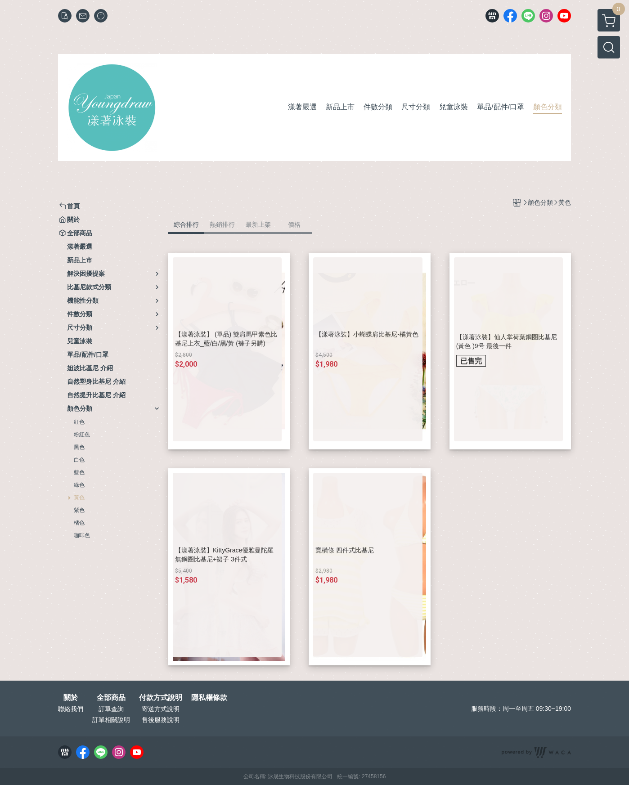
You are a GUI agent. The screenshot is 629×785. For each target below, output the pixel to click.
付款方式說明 (160, 697)
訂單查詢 (111, 709)
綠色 (79, 485)
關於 (70, 697)
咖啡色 (82, 535)
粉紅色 (82, 434)
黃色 (79, 497)
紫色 (79, 510)
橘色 (79, 523)
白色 (79, 460)
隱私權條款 (209, 697)
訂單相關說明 (111, 720)
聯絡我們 (70, 709)
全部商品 (111, 697)
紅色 (79, 422)
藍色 (79, 472)
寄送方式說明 (161, 709)
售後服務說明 (161, 720)
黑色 (79, 447)
